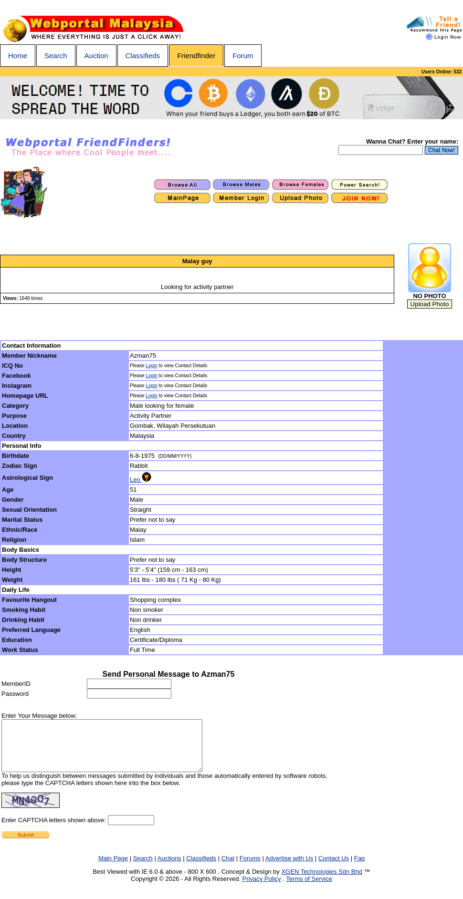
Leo (140, 479)
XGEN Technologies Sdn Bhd (321, 881)
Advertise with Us (289, 868)
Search (55, 56)
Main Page (113, 868)
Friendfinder (196, 56)
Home (17, 56)
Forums (250, 868)
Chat (227, 868)
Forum (242, 56)
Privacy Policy (261, 888)
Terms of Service (309, 888)
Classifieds (143, 56)
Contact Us (333, 868)
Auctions (169, 868)
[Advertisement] (423, 498)
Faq (359, 868)
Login (151, 365)
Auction (96, 56)
